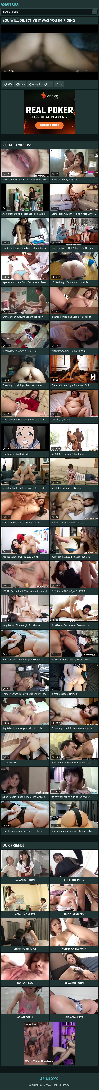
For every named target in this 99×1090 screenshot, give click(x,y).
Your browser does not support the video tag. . (49, 52)
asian (22, 84)
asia (49, 84)
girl (61, 84)
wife (9, 84)
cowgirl (36, 84)
